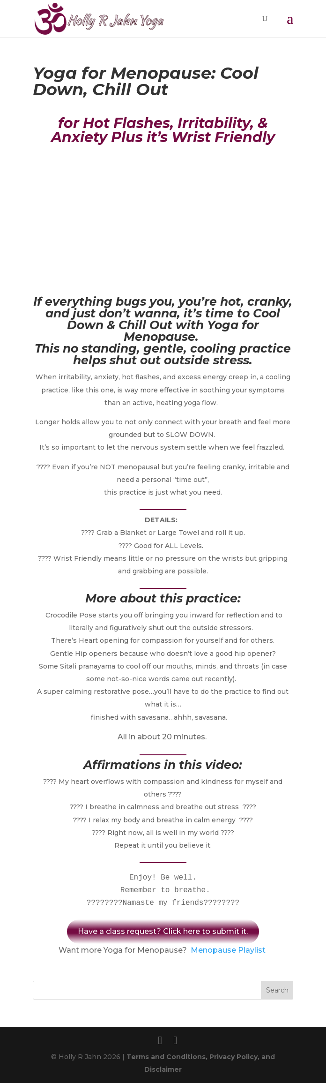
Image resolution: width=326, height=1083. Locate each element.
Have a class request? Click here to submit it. (163, 931)
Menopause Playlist (228, 950)
